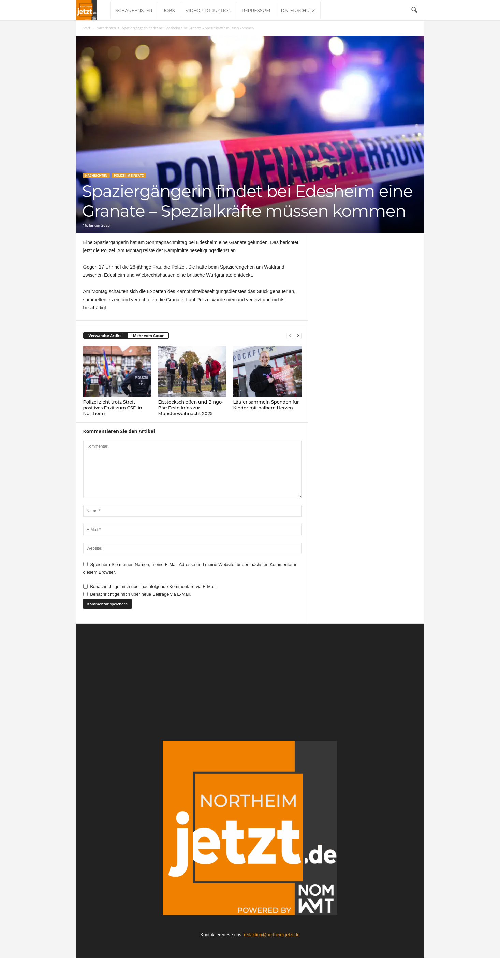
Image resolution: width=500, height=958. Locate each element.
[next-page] (298, 335)
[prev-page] (289, 335)
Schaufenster (134, 10)
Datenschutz (298, 10)
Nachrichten (106, 28)
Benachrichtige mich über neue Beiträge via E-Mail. (140, 594)
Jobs (169, 10)
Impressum (256, 10)
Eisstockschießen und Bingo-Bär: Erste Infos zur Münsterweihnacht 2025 (191, 407)
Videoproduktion (209, 10)
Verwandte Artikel (106, 335)
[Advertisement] (250, 689)
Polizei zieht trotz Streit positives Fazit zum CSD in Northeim (112, 407)
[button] (414, 10)
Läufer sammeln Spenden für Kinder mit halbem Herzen (266, 404)
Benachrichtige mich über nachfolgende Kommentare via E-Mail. (153, 586)
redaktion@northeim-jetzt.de (272, 934)
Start (86, 28)
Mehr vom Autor (148, 335)
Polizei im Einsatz (129, 175)
